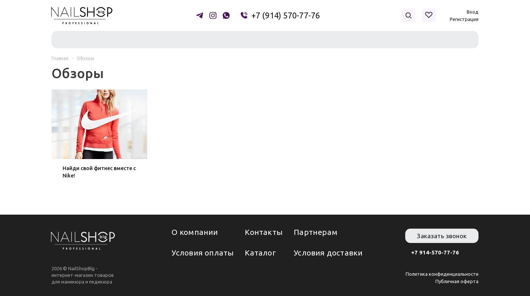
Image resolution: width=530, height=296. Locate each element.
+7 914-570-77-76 (435, 252)
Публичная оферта (456, 281)
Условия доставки (328, 252)
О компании (195, 232)
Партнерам (316, 232)
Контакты (264, 232)
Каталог (260, 252)
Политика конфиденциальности (442, 273)
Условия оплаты (203, 252)
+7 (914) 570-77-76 (285, 15)
